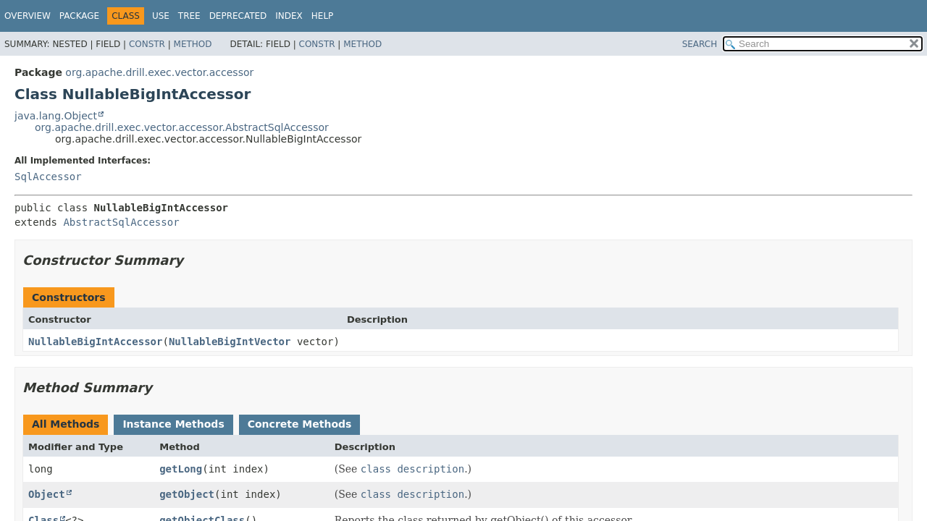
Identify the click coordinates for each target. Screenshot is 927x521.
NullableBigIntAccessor (95, 341)
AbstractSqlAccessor (121, 222)
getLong (180, 469)
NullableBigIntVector (230, 341)
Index (289, 16)
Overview (27, 16)
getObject (186, 494)
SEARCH (700, 44)
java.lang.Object (55, 116)
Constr (147, 44)
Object (46, 494)
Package (79, 16)
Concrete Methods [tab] (300, 424)
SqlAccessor (48, 176)
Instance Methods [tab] (173, 424)
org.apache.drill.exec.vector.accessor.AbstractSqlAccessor (182, 127)
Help (322, 16)
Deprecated (238, 16)
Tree (189, 16)
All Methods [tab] (65, 424)
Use (160, 16)
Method (193, 44)
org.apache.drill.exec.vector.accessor (159, 72)
